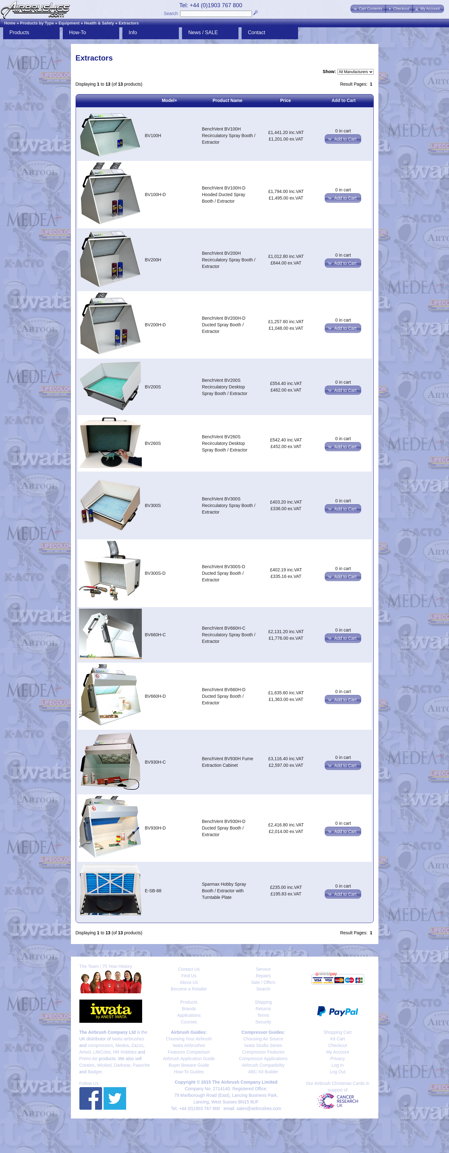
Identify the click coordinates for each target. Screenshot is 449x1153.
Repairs (263, 975)
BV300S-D (155, 573)
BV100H (153, 135)
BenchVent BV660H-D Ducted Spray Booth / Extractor (224, 696)
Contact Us (189, 969)
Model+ (169, 100)
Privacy (337, 1058)
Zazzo (137, 1045)
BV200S (153, 386)
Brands (189, 1008)
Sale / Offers (263, 982)
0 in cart (343, 130)
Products (19, 32)
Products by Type (37, 23)
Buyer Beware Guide (188, 1065)
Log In (338, 1065)
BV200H (153, 259)
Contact (256, 32)
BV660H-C (155, 634)
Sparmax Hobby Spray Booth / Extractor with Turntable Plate (224, 891)
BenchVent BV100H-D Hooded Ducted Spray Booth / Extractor (224, 194)
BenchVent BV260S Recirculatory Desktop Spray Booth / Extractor (225, 443)
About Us (189, 982)
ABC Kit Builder (263, 1071)
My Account (337, 1051)
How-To (77, 32)
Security (263, 1021)
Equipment (68, 23)
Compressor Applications (263, 1058)
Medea (122, 1045)
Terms (263, 1015)
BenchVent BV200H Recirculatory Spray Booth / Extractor (228, 260)
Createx (87, 1065)
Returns (263, 1008)
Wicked (104, 1065)
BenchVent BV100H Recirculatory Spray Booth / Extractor (228, 135)
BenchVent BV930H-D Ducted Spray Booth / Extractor (224, 828)
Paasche (141, 1065)
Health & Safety (99, 23)
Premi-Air (88, 1058)
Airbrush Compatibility (263, 1065)
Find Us (188, 975)
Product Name (228, 100)
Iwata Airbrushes (189, 1045)
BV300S (153, 505)
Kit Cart (337, 1038)
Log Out (337, 1071)
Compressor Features (263, 1051)
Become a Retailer (189, 988)
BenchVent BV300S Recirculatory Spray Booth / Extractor (228, 505)
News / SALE (203, 32)
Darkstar (122, 1065)
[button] (368, 9)
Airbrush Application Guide (189, 1058)
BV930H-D (155, 827)
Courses (189, 1021)
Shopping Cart (337, 1032)
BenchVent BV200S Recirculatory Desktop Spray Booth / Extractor (225, 387)
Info (133, 32)
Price (285, 100)
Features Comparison (189, 1051)
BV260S (153, 443)
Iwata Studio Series (263, 1045)
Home (9, 23)
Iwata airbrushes (128, 1038)
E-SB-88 (153, 890)
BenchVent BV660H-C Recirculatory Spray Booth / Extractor (228, 635)
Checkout (337, 1045)
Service (263, 969)
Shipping (263, 1002)
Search (171, 13)
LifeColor (101, 1051)
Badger (95, 1071)
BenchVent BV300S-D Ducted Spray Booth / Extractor (223, 573)
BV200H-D (155, 324)
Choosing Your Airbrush (189, 1038)
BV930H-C (155, 762)
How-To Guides (189, 1071)
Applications (189, 1015)
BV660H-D (155, 696)
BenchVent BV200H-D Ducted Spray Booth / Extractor (224, 325)
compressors (100, 1045)
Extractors (129, 23)
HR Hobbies (124, 1051)
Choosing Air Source (263, 1038)
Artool (85, 1051)
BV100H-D (155, 194)
